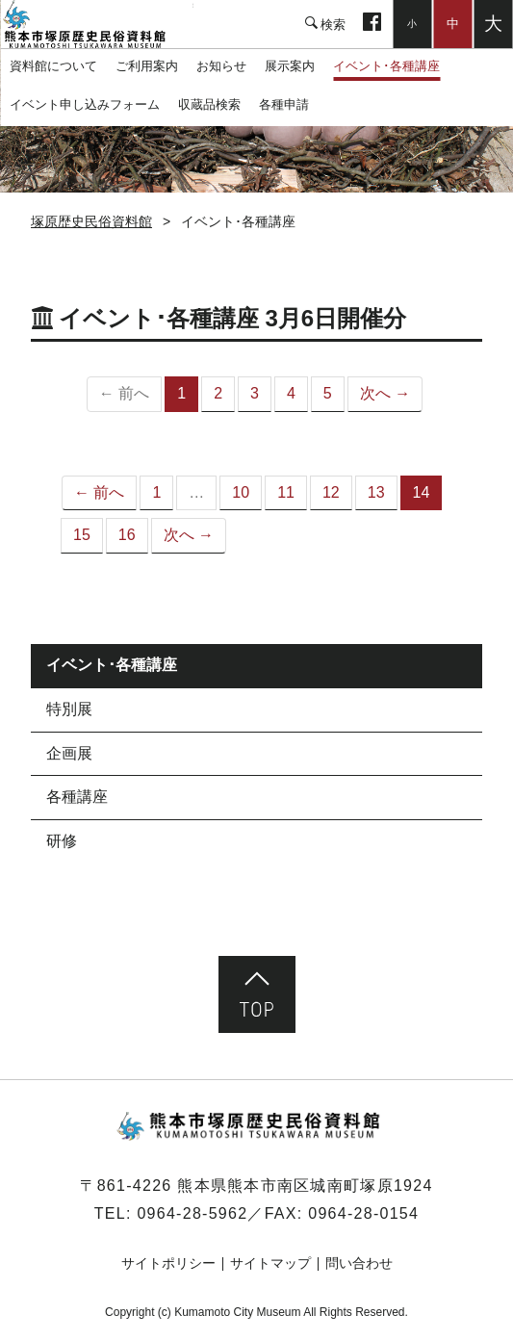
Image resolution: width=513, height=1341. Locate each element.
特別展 (69, 709)
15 (81, 535)
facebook (372, 24)
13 (376, 492)
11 (286, 492)
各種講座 (77, 796)
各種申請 (284, 104)
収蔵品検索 (209, 104)
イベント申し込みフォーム (85, 104)
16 (127, 535)
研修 (61, 841)
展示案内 (290, 66)
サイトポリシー (168, 1263)
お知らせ (221, 66)
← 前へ (99, 492)
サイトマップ (270, 1263)
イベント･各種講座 (386, 66)
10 (240, 492)
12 (331, 492)
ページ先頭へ (256, 994)
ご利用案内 (146, 66)
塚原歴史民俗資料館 (96, 24)
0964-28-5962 (192, 1213)
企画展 (69, 753)
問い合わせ (359, 1263)
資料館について (53, 66)
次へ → (385, 393)
